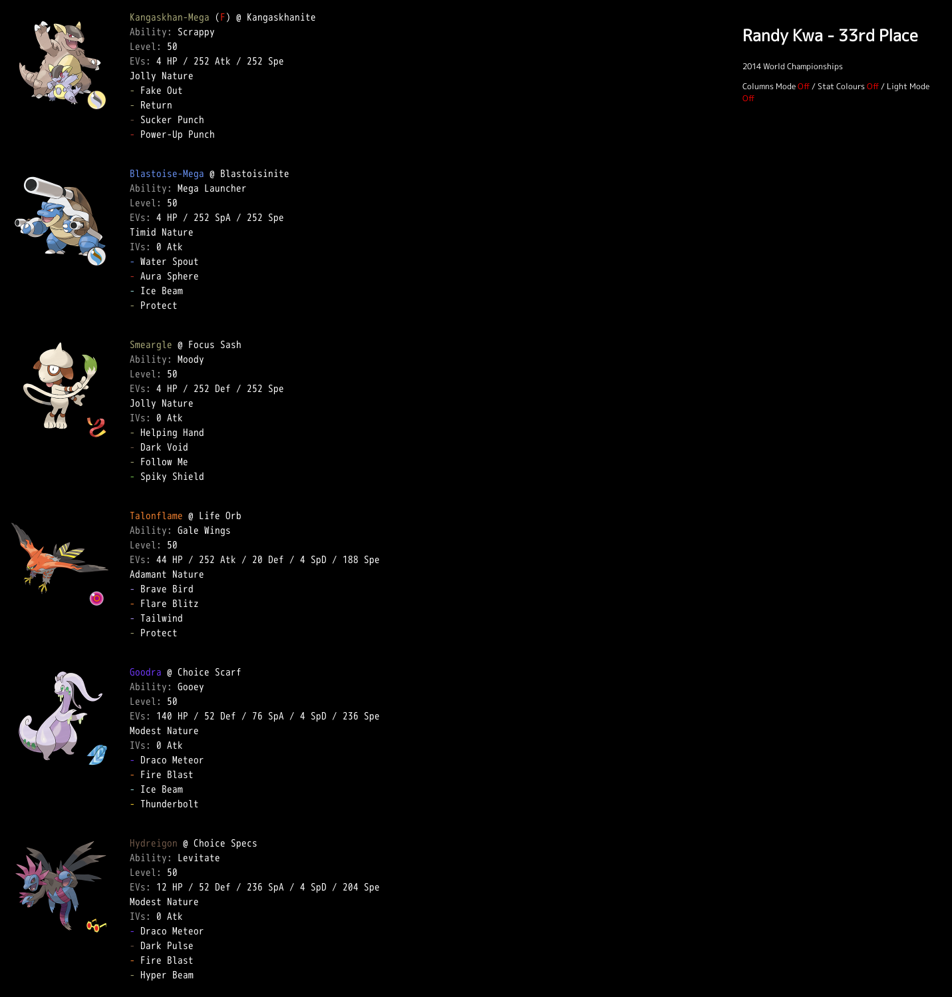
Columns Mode (769, 86)
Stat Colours (841, 86)
